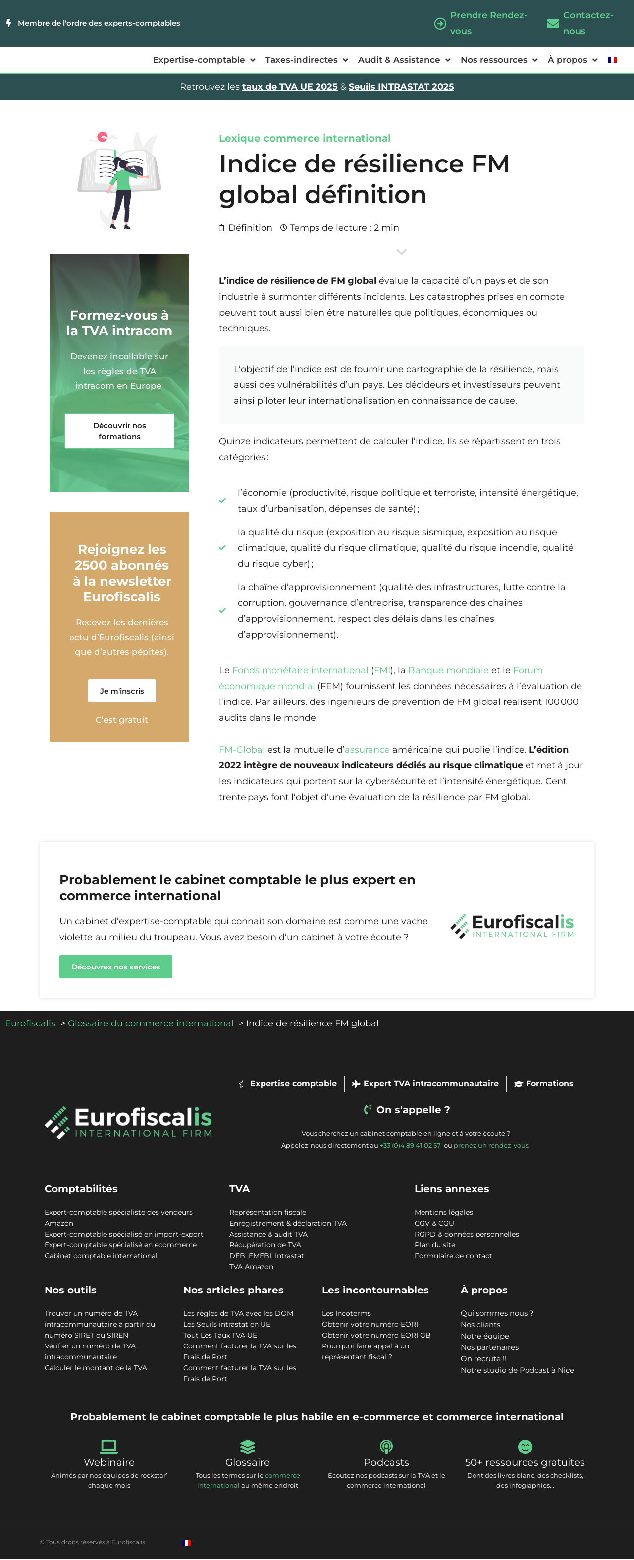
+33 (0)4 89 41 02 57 (411, 1146)
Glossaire (247, 1463)
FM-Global (242, 750)
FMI (382, 671)
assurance (367, 750)
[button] (119, 432)
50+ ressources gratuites (525, 1463)
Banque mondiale (448, 671)
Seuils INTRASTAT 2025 (401, 87)
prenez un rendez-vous (491, 1146)
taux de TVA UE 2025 (290, 87)
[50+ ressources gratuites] (525, 1448)
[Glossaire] (247, 1448)
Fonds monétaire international (300, 671)
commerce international (327, 139)
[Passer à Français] (186, 1544)
